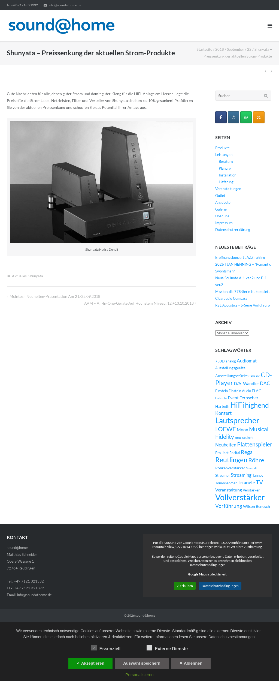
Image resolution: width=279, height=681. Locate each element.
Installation (227, 175)
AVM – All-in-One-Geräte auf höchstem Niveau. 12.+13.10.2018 (139, 303)
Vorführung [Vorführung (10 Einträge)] (228, 506)
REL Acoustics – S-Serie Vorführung (242, 305)
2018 (219, 49)
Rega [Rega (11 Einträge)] (247, 452)
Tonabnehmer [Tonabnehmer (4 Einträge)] (226, 483)
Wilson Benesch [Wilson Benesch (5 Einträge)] (256, 506)
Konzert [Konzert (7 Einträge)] (223, 413)
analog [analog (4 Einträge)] (231, 361)
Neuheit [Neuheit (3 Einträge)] (247, 437)
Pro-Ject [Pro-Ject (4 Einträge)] (222, 453)
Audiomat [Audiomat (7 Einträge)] (247, 361)
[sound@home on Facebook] (221, 117)
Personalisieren (139, 674)
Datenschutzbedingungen (220, 586)
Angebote (223, 202)
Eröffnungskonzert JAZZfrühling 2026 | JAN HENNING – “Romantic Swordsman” (243, 264)
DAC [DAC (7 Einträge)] (265, 383)
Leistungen (223, 154)
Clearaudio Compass (231, 298)
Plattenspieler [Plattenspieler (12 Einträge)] (254, 444)
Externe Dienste (167, 647)
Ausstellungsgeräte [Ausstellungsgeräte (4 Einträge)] (230, 368)
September (235, 49)
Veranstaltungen (228, 189)
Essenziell (105, 647)
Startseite (204, 49)
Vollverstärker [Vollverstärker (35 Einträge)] (240, 497)
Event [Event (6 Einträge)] (233, 397)
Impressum (224, 223)
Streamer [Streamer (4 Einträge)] (222, 475)
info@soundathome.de (64, 5)
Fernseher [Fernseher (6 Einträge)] (248, 397)
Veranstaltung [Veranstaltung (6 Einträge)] (228, 489)
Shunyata (35, 276)
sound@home (145, 615)
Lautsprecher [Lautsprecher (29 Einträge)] (237, 420)
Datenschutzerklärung (232, 229)
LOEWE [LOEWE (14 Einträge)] (225, 429)
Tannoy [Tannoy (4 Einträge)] (257, 475)
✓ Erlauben (185, 586)
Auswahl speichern (141, 663)
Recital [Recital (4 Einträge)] (234, 453)
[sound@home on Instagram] (233, 117)
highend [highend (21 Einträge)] (257, 405)
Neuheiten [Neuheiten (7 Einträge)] (225, 445)
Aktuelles (19, 276)
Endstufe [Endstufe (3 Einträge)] (221, 398)
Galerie (221, 209)
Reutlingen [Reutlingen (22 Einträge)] (231, 459)
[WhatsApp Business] (246, 117)
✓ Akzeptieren (90, 663)
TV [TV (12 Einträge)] (259, 482)
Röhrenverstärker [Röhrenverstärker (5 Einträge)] (230, 468)
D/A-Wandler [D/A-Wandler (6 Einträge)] (246, 383)
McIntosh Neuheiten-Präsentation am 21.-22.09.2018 (55, 296)
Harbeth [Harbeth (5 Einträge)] (222, 406)
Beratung (226, 161)
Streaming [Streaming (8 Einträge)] (241, 475)
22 (249, 49)
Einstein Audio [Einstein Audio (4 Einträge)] (240, 391)
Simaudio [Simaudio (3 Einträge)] (252, 468)
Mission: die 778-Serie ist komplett (242, 291)
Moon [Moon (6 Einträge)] (242, 429)
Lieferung (226, 182)
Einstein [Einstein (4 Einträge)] (221, 391)
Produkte (222, 148)
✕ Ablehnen (190, 663)
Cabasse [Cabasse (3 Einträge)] (254, 376)
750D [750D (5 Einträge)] (220, 361)
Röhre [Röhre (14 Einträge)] (256, 460)
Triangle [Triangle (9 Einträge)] (246, 482)
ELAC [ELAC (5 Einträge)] (256, 390)
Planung (225, 168)
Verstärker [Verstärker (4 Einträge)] (251, 490)
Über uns (222, 216)
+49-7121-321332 (24, 5)
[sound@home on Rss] (259, 117)
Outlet (220, 195)
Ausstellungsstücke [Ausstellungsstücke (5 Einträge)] (231, 375)
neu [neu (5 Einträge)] (238, 437)
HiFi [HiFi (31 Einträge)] (237, 404)
